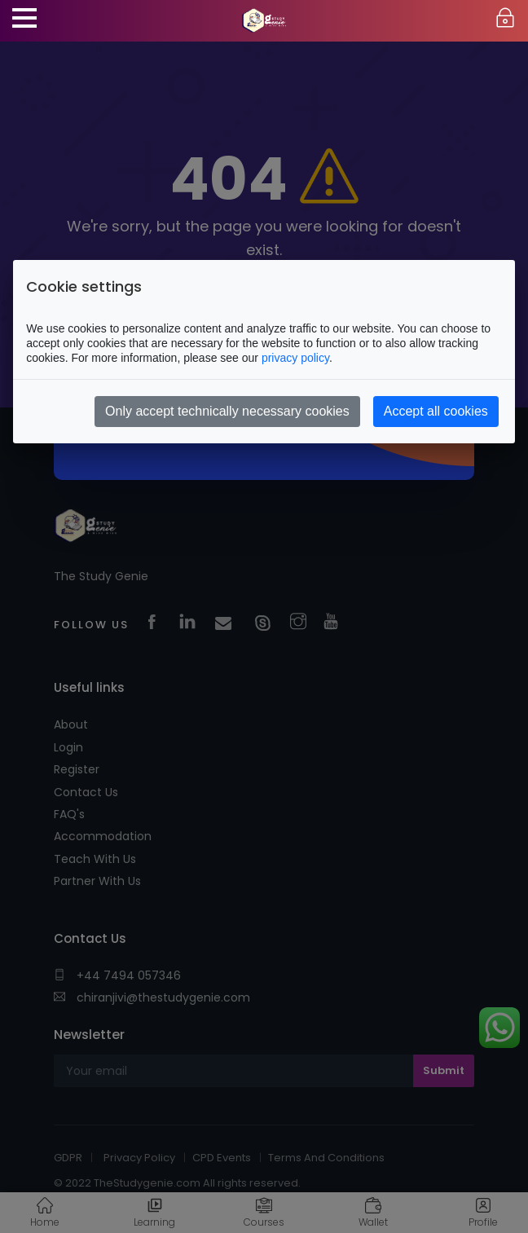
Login (505, 18)
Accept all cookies (436, 411)
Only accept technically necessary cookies (227, 411)
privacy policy (295, 357)
